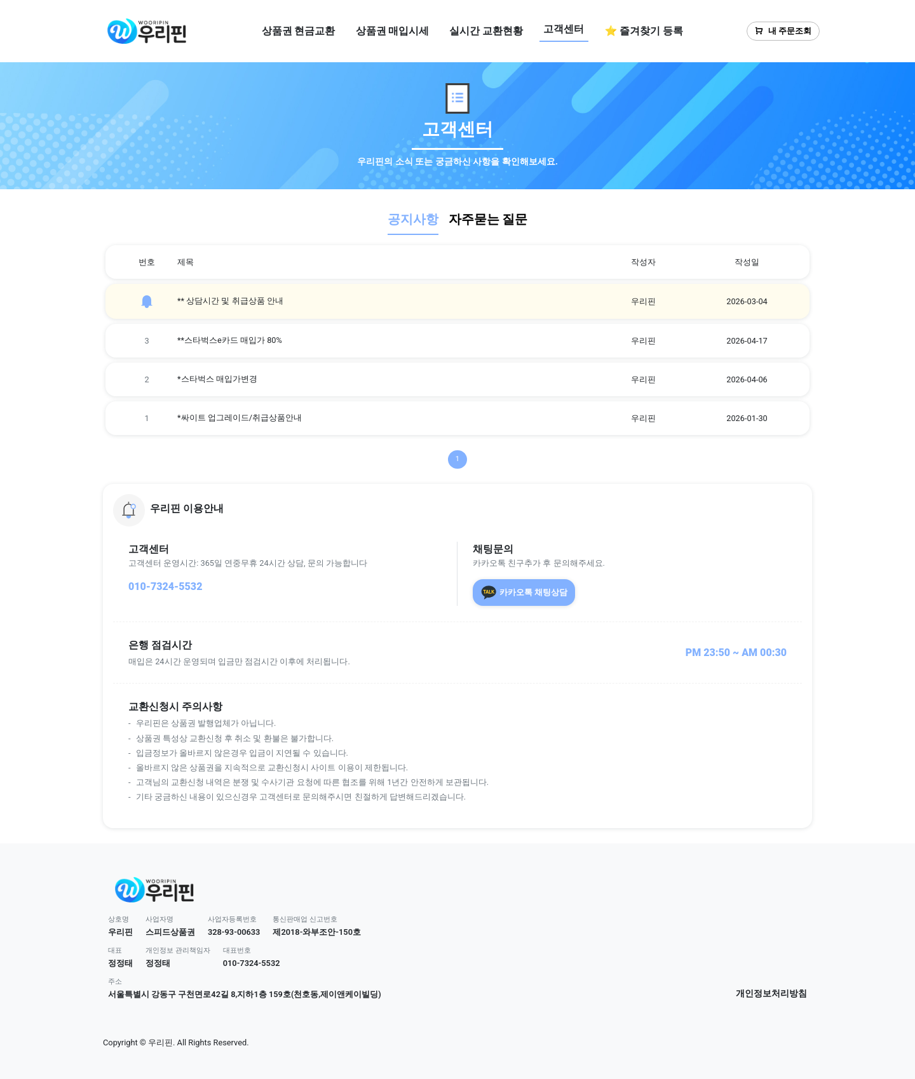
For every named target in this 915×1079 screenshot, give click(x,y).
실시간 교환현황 (486, 31)
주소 (115, 981)
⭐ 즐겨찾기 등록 (643, 31)
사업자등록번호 (232, 919)
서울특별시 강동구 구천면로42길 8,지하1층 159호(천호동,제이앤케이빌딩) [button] (244, 994)
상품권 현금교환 (299, 31)
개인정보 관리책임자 (178, 950)
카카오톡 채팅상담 (523, 592)
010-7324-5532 (165, 586)
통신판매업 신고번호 (305, 919)
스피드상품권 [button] (170, 932)
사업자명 (159, 919)
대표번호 (237, 950)
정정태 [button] (120, 963)
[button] (457, 510)
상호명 (118, 919)
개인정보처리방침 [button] (771, 993)
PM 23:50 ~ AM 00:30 (736, 653)
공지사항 (413, 219)
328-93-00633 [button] (234, 932)
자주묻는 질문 (488, 219)
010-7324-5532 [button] (251, 963)
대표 (115, 950)
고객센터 (563, 29)
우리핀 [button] (120, 932)
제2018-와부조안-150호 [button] (317, 932)
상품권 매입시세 (393, 31)
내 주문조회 (783, 31)
